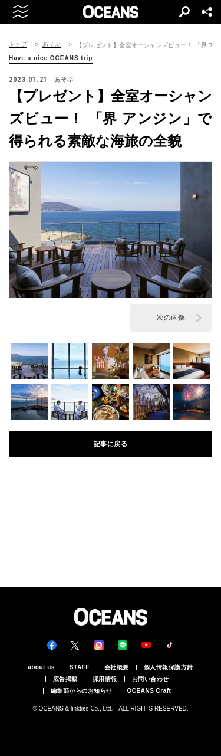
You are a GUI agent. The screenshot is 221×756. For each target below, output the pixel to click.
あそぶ (51, 44)
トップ (18, 44)
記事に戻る (111, 443)
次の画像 (171, 317)
